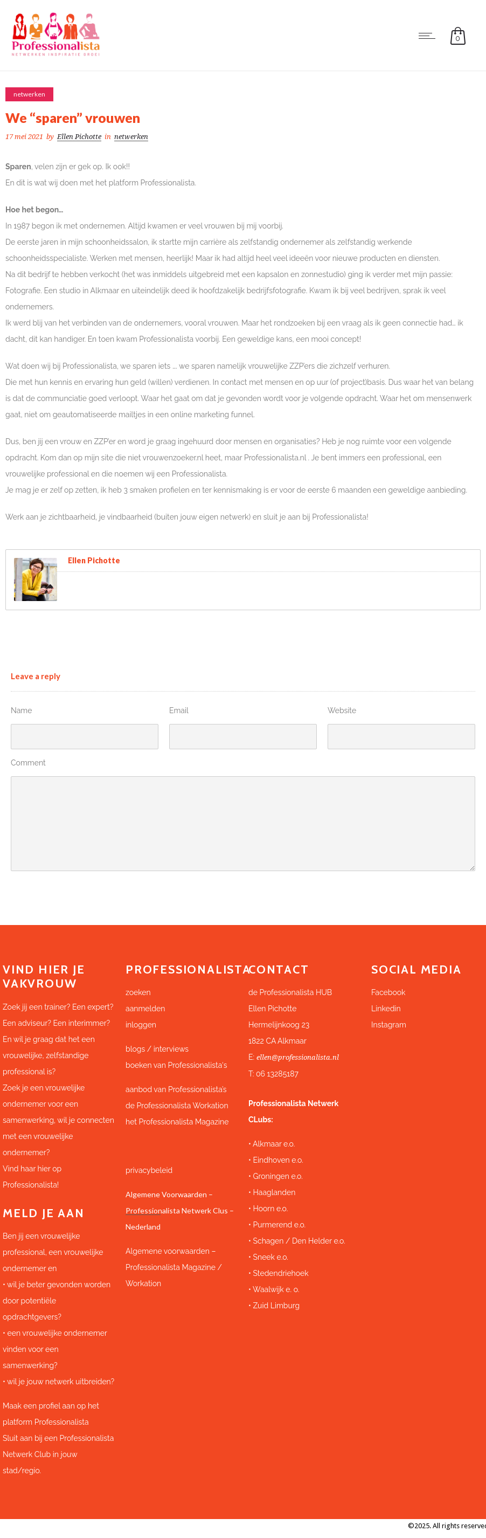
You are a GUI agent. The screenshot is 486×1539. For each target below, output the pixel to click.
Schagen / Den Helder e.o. (298, 1241)
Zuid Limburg (276, 1305)
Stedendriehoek (280, 1273)
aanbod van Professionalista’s (177, 1089)
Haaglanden (274, 1192)
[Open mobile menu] (429, 35)
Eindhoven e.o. (278, 1160)
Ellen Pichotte (79, 137)
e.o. (297, 1176)
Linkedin (386, 1008)
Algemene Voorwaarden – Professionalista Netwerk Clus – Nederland (180, 1210)
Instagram (388, 1024)
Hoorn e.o (269, 1208)
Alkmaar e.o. (274, 1144)
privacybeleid (149, 1170)
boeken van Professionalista (174, 1065)
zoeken (138, 992)
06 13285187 (277, 1073)
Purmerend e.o (278, 1224)
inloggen (141, 1024)
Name (21, 710)
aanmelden (145, 1008)
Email (179, 710)
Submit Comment (57, 890)
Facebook (388, 992)
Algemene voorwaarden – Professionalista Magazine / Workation (174, 1267)
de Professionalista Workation (178, 1105)
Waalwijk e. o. (276, 1289)
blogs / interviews (157, 1049)
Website (342, 710)
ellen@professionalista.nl (297, 1057)
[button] (304, 1016)
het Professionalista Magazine (177, 1121)
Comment (28, 762)
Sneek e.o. (270, 1257)
